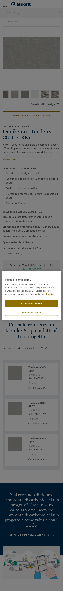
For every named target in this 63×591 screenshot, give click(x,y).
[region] (31, 295)
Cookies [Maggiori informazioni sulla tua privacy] (50, 294)
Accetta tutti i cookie (31, 303)
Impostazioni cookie (32, 312)
